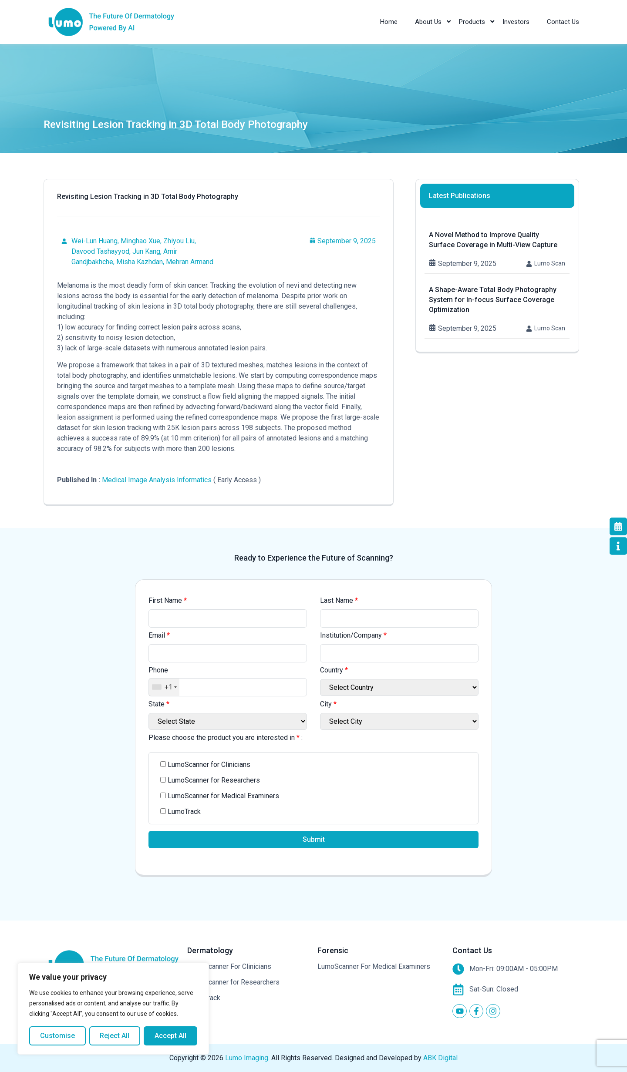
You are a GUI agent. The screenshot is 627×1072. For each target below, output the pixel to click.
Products (472, 22)
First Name (167, 600)
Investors (515, 22)
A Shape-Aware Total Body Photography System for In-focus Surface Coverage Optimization (492, 300)
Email (159, 635)
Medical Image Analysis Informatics (157, 480)
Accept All (170, 1036)
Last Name (339, 600)
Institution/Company (353, 635)
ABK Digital (440, 1058)
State (158, 704)
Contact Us (563, 22)
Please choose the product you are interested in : (225, 737)
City (328, 704)
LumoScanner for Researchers (233, 982)
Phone (158, 670)
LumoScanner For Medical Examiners (373, 966)
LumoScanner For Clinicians (229, 966)
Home (389, 22)
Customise (57, 1036)
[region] (113, 1009)
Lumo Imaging (246, 1058)
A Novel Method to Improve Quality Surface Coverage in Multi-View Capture (493, 240)
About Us (428, 22)
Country (334, 670)
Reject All (115, 1036)
